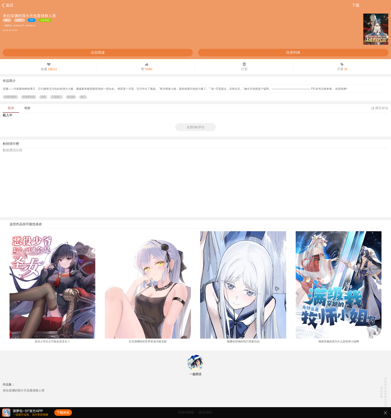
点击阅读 (98, 52)
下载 (356, 5)
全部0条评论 (196, 127)
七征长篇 (44, 20)
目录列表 (293, 52)
